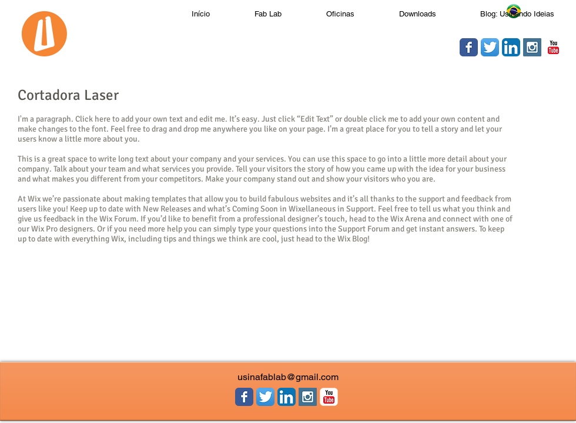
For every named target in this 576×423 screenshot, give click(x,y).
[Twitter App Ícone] (490, 47)
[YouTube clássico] (553, 47)
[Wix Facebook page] (469, 47)
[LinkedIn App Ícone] (511, 47)
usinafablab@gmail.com (288, 376)
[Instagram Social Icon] (532, 47)
